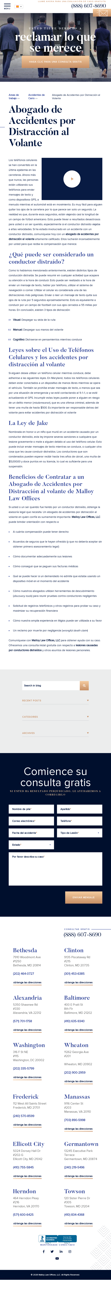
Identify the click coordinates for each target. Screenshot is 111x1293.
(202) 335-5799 (23, 1068)
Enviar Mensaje (84, 897)
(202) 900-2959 (74, 1072)
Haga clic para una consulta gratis (55, 61)
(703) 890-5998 (74, 1120)
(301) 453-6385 (74, 974)
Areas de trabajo (14, 96)
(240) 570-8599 (23, 1116)
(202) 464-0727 (23, 974)
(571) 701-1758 (22, 1021)
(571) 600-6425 (23, 1215)
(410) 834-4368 (74, 1215)
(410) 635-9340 (74, 1021)
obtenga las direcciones (27, 982)
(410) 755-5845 (23, 1167)
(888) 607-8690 (88, 6)
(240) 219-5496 (74, 1167)
